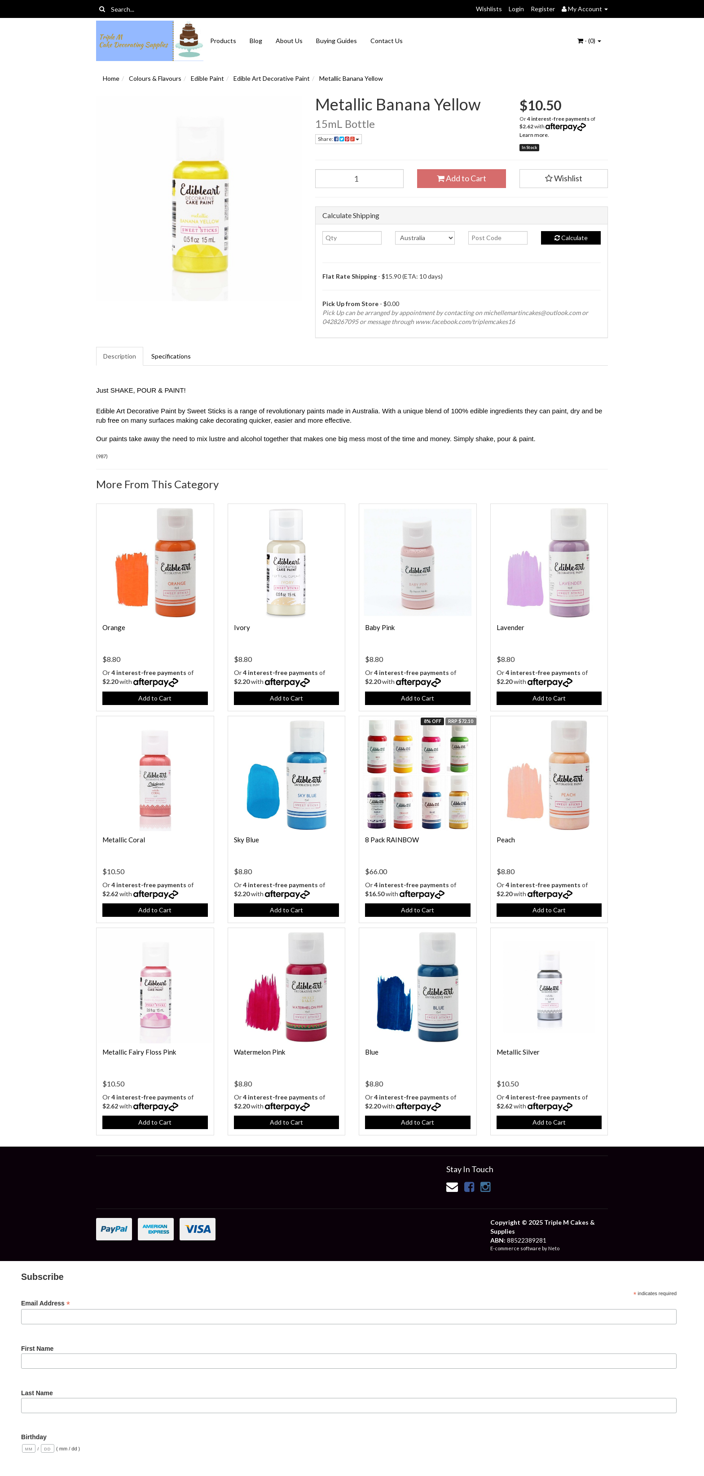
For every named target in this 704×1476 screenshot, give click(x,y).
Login (516, 9)
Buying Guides (336, 40)
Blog (256, 40)
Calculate (571, 237)
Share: (338, 139)
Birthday (34, 1437)
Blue (371, 1052)
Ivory (242, 627)
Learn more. (534, 134)
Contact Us (386, 40)
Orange (113, 627)
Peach (506, 840)
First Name (37, 1348)
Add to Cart (461, 178)
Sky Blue (246, 840)
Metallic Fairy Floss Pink (139, 1052)
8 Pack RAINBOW (392, 840)
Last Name (37, 1393)
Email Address (45, 1303)
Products (223, 40)
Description (119, 356)
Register (543, 9)
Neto (553, 1248)
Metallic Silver (518, 1052)
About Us (289, 40)
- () (589, 40)
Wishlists (489, 9)
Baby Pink (380, 627)
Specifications (171, 356)
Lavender (510, 627)
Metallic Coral (123, 840)
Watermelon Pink (259, 1052)
